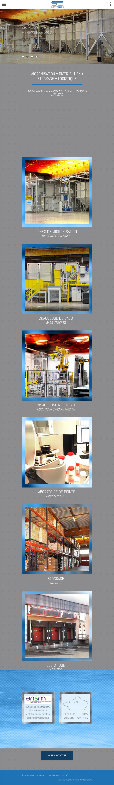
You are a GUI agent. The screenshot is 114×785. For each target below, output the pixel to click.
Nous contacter (57, 755)
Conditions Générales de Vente (68, 780)
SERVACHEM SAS (35, 775)
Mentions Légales (86, 780)
